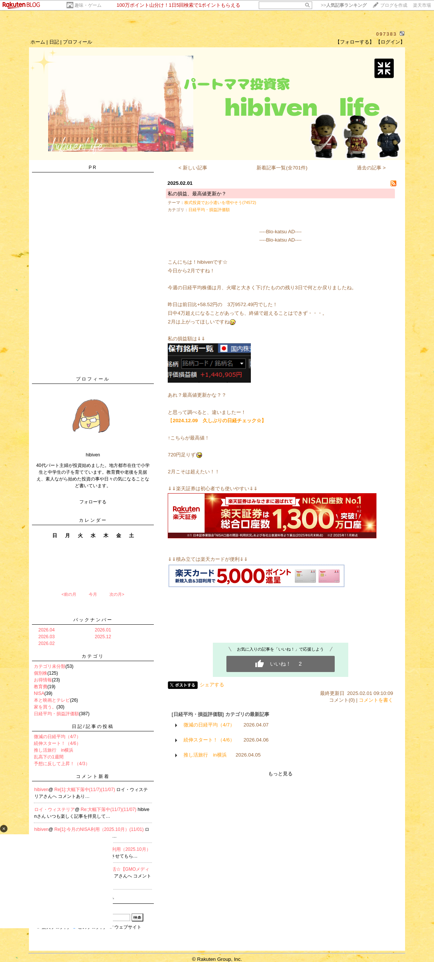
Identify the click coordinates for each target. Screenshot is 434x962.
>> (344, 5)
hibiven (41, 789)
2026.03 (46, 636)
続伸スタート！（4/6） (57, 743)
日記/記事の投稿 (93, 726)
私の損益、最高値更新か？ (197, 193)
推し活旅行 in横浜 (53, 750)
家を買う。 (45, 707)
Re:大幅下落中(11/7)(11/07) (109, 809)
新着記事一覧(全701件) (281, 168)
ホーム (37, 42)
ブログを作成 (393, 5)
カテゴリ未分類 (49, 666)
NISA (39, 693)
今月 (93, 594)
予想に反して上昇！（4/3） (62, 763)
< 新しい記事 (193, 168)
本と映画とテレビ (52, 700)
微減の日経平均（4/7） (57, 736)
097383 (386, 34)
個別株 (40, 673)
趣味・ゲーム (88, 5)
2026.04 (46, 630)
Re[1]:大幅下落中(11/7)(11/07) (86, 789)
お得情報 (43, 680)
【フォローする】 (354, 42)
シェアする (212, 684)
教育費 (40, 686)
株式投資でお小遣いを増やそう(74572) (220, 202)
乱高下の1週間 (49, 757)
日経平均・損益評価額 (56, 713)
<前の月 (68, 594)
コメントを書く (376, 700)
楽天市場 (422, 5)
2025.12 (103, 636)
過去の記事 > (371, 168)
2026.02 (46, 643)
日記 (54, 42)
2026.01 (103, 630)
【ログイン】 (390, 42)
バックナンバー (93, 619)
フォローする (92, 501)
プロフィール (77, 42)
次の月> (116, 594)
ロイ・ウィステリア (54, 809)
